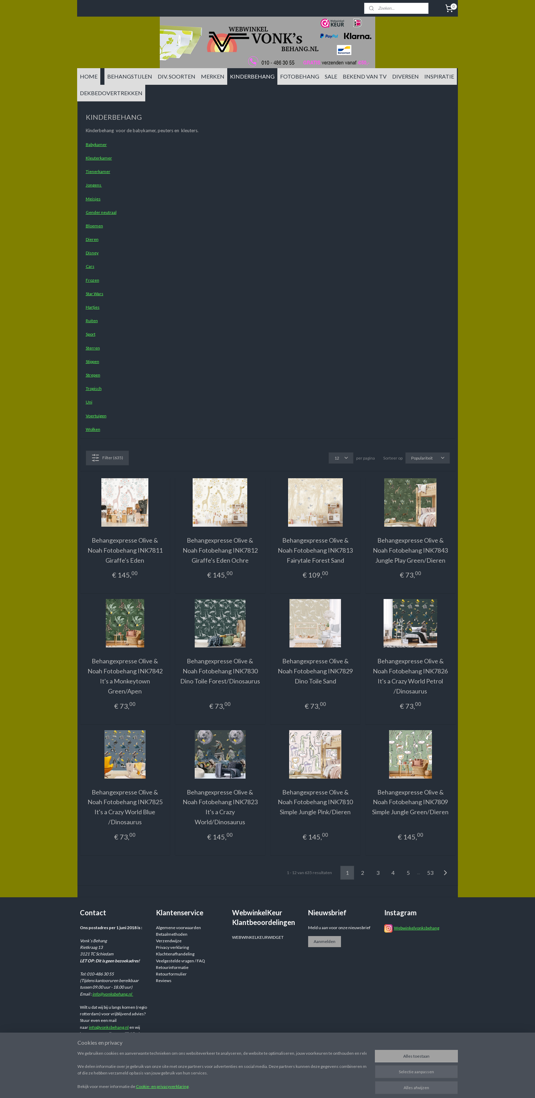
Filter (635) (107, 458)
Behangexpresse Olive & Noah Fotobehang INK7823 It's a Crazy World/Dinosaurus (219, 807)
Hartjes (92, 307)
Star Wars (94, 293)
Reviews (164, 980)
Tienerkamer (97, 171)
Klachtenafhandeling (175, 953)
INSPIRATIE (439, 76)
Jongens (93, 185)
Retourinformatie (172, 967)
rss (321, 1085)
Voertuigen (95, 415)
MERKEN (212, 76)
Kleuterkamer (98, 158)
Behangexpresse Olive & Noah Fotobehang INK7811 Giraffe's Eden (124, 550)
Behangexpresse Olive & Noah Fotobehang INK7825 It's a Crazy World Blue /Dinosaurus (124, 807)
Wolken (92, 429)
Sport (90, 334)
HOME (89, 76)
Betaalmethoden (171, 934)
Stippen (92, 361)
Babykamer (96, 144)
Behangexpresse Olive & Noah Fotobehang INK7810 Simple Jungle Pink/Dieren (315, 802)
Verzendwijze (169, 940)
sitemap (308, 1085)
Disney (91, 252)
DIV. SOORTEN (176, 76)
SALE (331, 76)
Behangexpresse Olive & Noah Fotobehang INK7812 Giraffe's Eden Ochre (219, 550)
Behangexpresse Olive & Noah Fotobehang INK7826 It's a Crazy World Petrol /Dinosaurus (410, 676)
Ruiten (91, 320)
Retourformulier (171, 974)
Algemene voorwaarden (178, 927)
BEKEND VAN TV (365, 76)
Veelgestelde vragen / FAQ (180, 960)
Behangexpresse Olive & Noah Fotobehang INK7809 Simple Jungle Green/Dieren (410, 802)
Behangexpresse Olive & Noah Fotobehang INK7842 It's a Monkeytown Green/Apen (124, 676)
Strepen (92, 375)
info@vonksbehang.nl (112, 994)
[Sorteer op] (427, 458)
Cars (89, 266)
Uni (88, 402)
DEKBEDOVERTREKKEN (111, 93)
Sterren (92, 348)
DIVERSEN (405, 76)
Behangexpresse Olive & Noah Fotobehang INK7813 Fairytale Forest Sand (315, 550)
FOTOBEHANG (299, 76)
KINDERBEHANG (252, 76)
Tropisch (93, 388)
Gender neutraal (100, 212)
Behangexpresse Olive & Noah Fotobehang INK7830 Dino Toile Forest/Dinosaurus (220, 671)
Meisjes (92, 198)
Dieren (91, 239)
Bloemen (94, 225)
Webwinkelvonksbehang (416, 928)
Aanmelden (324, 941)
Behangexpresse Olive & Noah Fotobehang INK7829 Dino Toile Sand (315, 671)
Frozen (92, 280)
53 (430, 872)
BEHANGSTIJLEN (129, 76)
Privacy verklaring (172, 947)
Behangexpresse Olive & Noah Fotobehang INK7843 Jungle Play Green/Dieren (410, 550)
